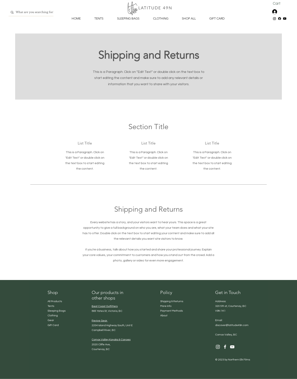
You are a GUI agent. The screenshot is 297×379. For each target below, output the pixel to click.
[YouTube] (232, 346)
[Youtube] (285, 18)
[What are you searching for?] (35, 12)
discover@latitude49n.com (232, 325)
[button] (280, 3)
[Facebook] (279, 18)
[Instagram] (274, 18)
